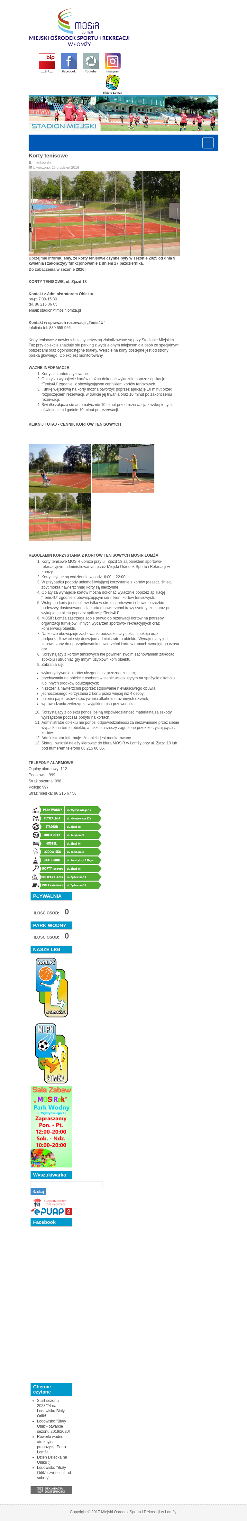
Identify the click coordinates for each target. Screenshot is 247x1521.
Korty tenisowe (48, 156)
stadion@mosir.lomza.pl (60, 310)
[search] (67, 1184)
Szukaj (38, 1191)
